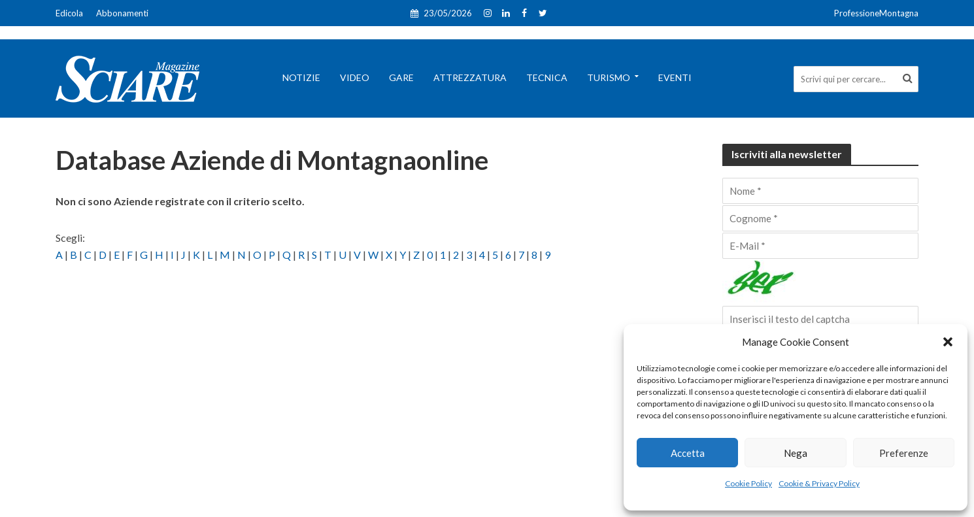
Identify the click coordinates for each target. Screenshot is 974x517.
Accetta (688, 453)
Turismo (608, 77)
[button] (947, 341)
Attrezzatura (470, 77)
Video (354, 77)
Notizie (301, 77)
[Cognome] (820, 218)
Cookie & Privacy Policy (819, 483)
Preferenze (903, 453)
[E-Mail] (820, 246)
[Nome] (820, 191)
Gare (401, 77)
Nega (795, 453)
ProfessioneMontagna (876, 13)
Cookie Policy (748, 483)
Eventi (675, 77)
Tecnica (546, 77)
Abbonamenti (122, 13)
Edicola (69, 13)
